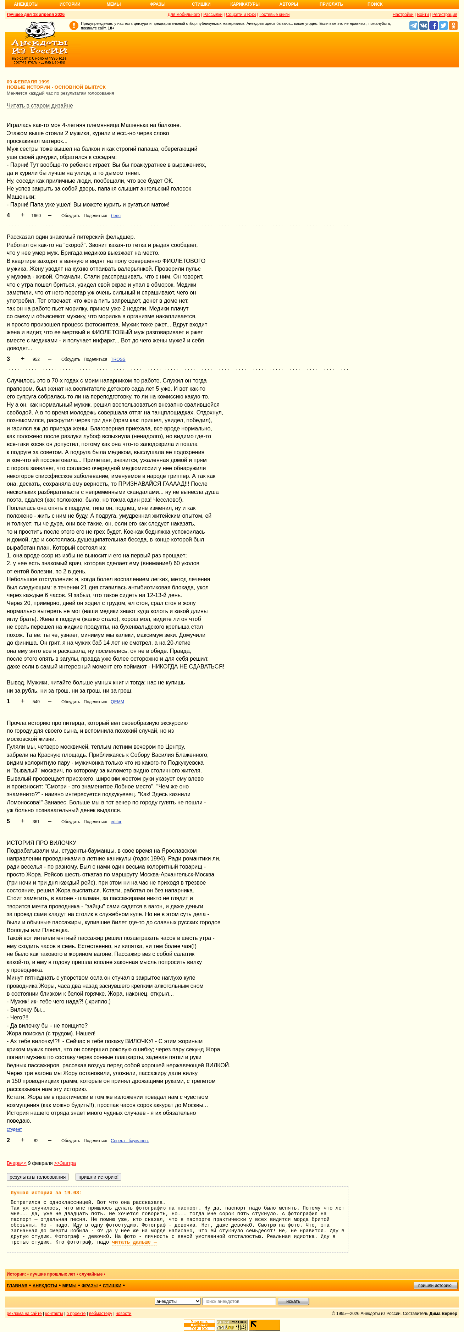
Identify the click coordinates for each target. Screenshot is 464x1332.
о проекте (76, 1313)
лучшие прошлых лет (52, 1274)
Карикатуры (245, 4)
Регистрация (444, 14)
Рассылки (212, 14)
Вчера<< (17, 1163)
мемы (69, 1285)
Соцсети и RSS (241, 14)
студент (14, 1129)
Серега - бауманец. (130, 1140)
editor (116, 821)
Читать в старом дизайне (40, 106)
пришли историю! (435, 1285)
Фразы (157, 4)
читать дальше (134, 1242)
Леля (116, 215)
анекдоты (45, 1285)
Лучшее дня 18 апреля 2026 (36, 14)
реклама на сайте (24, 1313)
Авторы (289, 4)
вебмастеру (100, 1313)
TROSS (118, 359)
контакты (54, 1313)
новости (123, 1313)
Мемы (114, 4)
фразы (90, 1285)
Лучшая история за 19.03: (46, 1193)
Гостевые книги (274, 14)
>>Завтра (65, 1163)
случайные (91, 1274)
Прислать (331, 4)
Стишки (201, 4)
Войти (423, 14)
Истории (70, 4)
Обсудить (70, 215)
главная (17, 1285)
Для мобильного (184, 14)
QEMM (117, 701)
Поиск (375, 4)
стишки (112, 1285)
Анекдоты (26, 4)
